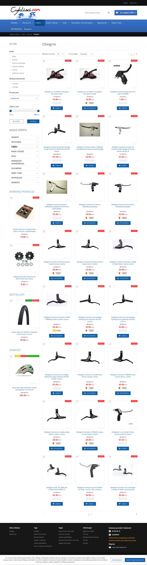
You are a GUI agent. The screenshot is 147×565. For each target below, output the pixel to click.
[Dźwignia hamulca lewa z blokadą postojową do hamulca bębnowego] (89, 148)
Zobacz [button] (57, 108)
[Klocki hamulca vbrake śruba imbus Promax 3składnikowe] (24, 230)
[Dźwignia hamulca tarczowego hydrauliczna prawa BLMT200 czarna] (122, 319)
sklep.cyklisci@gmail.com (119, 547)
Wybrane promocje (21, 191)
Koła (64, 23)
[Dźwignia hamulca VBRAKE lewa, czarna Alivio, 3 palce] (122, 376)
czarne (13, 60)
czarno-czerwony (17, 63)
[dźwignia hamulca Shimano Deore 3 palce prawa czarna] (56, 263)
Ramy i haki (116, 23)
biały (12, 56)
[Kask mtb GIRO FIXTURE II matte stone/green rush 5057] (24, 389)
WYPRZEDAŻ (16, 29)
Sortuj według (73, 54)
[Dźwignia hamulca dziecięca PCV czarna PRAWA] (122, 93)
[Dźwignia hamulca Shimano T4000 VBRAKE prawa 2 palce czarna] (56, 318)
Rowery (14, 23)
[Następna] (136, 54)
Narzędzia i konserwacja (81, 23)
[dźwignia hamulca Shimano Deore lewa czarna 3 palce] (89, 263)
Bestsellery (17, 294)
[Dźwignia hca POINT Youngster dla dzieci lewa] (56, 93)
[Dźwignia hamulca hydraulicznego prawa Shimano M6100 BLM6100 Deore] (56, 149)
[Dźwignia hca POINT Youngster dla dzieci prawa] (89, 93)
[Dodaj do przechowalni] (44, 61)
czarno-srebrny (16, 66)
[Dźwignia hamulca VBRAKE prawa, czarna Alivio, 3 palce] (89, 433)
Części (38, 23)
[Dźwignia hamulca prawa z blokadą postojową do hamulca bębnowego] (56, 207)
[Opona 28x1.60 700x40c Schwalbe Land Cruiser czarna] (24, 333)
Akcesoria (26, 23)
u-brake (13, 87)
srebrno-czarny (16, 73)
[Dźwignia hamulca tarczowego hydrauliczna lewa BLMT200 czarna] (89, 319)
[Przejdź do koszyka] (128, 12)
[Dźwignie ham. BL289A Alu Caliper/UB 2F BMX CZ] (56, 488)
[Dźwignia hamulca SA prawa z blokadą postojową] (122, 206)
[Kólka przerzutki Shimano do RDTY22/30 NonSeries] (24, 278)
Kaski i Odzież (52, 23)
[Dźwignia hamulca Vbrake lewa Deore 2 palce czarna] (89, 376)
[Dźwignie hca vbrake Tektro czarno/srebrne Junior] (122, 433)
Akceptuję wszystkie (135, 560)
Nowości (27, 29)
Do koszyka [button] (90, 108)
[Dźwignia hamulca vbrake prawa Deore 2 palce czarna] (56, 433)
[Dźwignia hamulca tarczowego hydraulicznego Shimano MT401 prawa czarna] (56, 377)
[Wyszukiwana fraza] (95, 13)
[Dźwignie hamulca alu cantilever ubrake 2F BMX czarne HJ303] (122, 488)
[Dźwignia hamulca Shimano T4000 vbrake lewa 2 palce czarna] (122, 263)
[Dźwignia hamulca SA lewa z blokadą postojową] (89, 206)
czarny (13, 70)
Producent (14, 92)
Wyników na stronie (48, 54)
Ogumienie (102, 23)
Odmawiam (117, 560)
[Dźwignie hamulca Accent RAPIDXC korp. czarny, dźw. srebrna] (89, 488)
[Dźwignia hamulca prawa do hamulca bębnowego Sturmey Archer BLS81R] (122, 149)
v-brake (13, 84)
